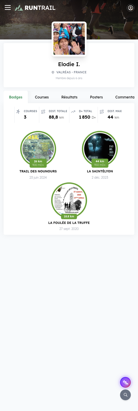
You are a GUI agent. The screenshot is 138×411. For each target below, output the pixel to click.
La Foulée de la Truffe (69, 222)
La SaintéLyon (100, 171)
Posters (96, 97)
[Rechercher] (125, 394)
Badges (15, 97)
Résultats (69, 97)
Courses (42, 97)
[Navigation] (8, 8)
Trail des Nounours (38, 171)
